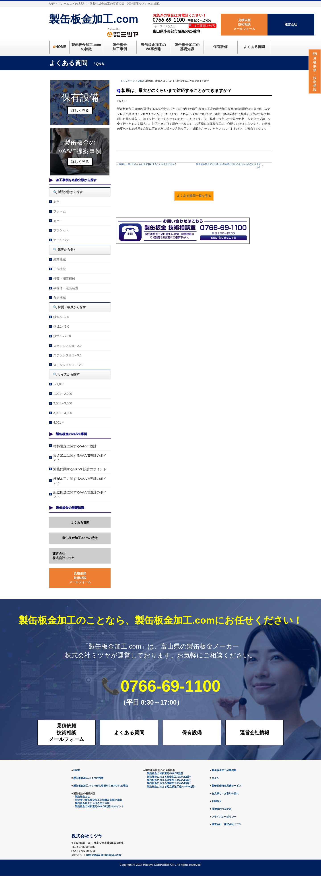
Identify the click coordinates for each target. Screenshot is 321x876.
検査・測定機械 (64, 278)
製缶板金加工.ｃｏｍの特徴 (88, 777)
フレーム (59, 211)
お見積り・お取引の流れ (225, 793)
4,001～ (58, 422)
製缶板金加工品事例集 (224, 770)
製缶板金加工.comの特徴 (80, 538)
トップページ (127, 80)
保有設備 (192, 732)
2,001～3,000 (62, 403)
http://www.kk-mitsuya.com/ (103, 855)
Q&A (140, 80)
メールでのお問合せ (223, 237)
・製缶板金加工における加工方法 (91, 803)
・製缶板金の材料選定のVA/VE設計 (164, 773)
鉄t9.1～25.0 (62, 336)
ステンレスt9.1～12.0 (68, 365)
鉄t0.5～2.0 (61, 317)
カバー (58, 221)
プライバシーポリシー (224, 816)
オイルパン (61, 240)
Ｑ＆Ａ (215, 777)
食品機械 (59, 297)
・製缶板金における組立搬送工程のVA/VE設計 (170, 786)
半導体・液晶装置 (65, 288)
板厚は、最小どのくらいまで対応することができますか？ (148, 164)
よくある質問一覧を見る (194, 196)
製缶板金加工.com (93, 19)
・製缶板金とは (81, 796)
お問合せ (217, 801)
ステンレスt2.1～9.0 (67, 355)
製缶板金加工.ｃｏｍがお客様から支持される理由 (100, 785)
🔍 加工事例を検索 (202, 25)
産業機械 (59, 259)
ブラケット (61, 230)
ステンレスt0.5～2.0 (67, 345)
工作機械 (59, 269)
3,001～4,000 (62, 413)
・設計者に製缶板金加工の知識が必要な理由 (97, 800)
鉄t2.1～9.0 (61, 326)
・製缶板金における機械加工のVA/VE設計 (168, 783)
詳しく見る (80, 110)
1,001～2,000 (62, 393)
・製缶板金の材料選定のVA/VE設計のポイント (98, 806)
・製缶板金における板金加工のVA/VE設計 (168, 776)
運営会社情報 (254, 732)
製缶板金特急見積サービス (226, 785)
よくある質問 (80, 522)
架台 (56, 202)
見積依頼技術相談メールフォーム (244, 24)
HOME (76, 770)
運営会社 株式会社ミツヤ (226, 824)
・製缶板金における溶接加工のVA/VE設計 (168, 780)
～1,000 (58, 384)
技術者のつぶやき (221, 808)
